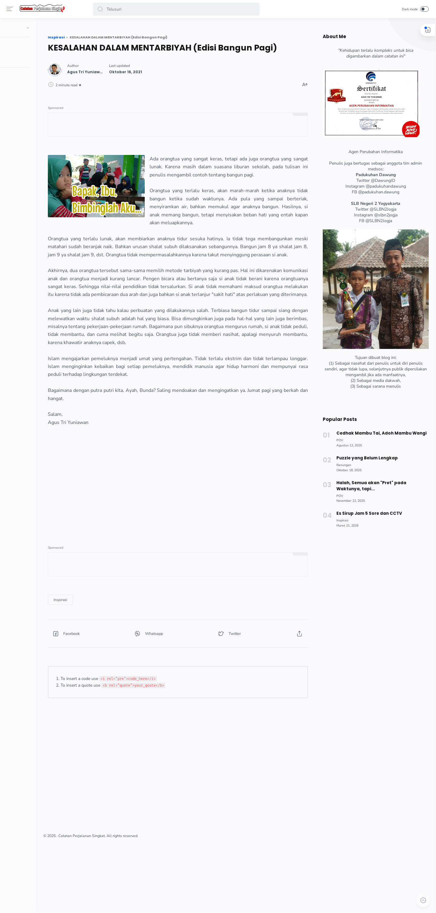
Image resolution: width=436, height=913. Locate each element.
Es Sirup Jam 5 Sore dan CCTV (367, 513)
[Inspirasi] (111, 657)
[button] (101, 9)
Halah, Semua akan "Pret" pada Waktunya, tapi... (369, 486)
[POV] (338, 440)
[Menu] (11, 9)
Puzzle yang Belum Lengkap (365, 458)
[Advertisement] (201, 541)
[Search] (177, 9)
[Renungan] (342, 465)
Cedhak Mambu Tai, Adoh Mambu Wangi (379, 433)
